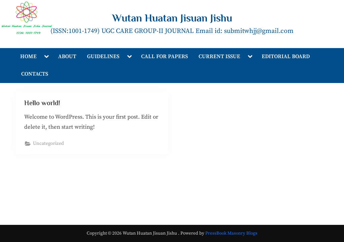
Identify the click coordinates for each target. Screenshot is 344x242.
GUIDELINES (103, 56)
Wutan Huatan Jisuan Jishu (172, 18)
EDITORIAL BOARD (286, 56)
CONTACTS (34, 74)
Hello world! (43, 103)
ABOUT (67, 56)
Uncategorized (48, 144)
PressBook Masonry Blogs (231, 233)
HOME (28, 56)
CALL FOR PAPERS (164, 56)
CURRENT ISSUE (219, 56)
